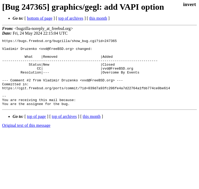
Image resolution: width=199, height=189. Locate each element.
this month (98, 18)
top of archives (70, 18)
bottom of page (40, 18)
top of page (36, 130)
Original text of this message (26, 138)
